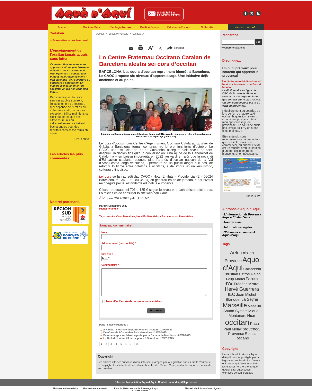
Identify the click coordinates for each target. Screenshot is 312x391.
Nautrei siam (232, 222)
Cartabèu (57, 33)
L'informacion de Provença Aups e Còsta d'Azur (241, 216)
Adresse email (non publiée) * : (119, 243)
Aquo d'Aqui (241, 263)
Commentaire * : (110, 264)
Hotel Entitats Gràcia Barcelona (154, 216)
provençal (251, 326)
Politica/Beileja (149, 27)
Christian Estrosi (237, 273)
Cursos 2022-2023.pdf (119, 198)
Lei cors (105, 176)
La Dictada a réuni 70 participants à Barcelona (128, 338)
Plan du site (138, 385)
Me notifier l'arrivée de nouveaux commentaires (134, 301)
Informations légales (237, 227)
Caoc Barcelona (125, 216)
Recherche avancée (233, 47)
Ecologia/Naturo (120, 27)
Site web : (107, 253)
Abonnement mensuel (102, 385)
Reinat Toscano (245, 332)
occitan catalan (183, 216)
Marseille (235, 303)
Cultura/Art (208, 27)
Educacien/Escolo (178, 27)
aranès (111, 216)
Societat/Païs (91, 27)
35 (136, 344)
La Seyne (249, 297)
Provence (236, 330)
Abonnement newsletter (66, 385)
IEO (231, 292)
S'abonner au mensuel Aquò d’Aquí (238, 233)
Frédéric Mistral (246, 282)
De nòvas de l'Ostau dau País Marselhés (124, 332)
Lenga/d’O (137, 33)
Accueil (62, 27)
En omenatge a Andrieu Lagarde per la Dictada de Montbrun (136, 335)
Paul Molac (233, 326)
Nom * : (105, 232)
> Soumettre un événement (68, 40)
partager (175, 47)
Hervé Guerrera (242, 287)
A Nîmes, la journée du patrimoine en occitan (127, 329)
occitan (237, 319)
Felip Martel (236, 278)
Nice (251, 313)
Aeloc (236, 252)
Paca (254, 320)
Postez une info (245, 27)
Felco (255, 273)
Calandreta (251, 268)
